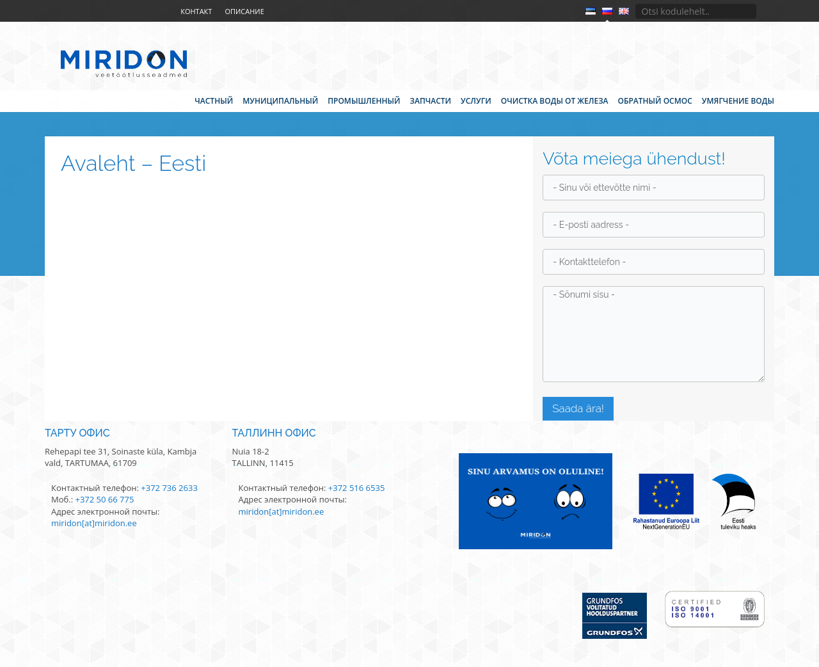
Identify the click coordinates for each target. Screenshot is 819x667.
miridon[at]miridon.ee (94, 523)
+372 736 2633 (169, 488)
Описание (244, 11)
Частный (214, 100)
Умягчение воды (738, 100)
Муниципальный (280, 100)
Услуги (476, 100)
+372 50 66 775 (104, 499)
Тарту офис (77, 433)
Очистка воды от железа (554, 100)
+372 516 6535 (356, 488)
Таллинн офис (274, 433)
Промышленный (364, 100)
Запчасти (431, 100)
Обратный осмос (654, 100)
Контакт (196, 11)
